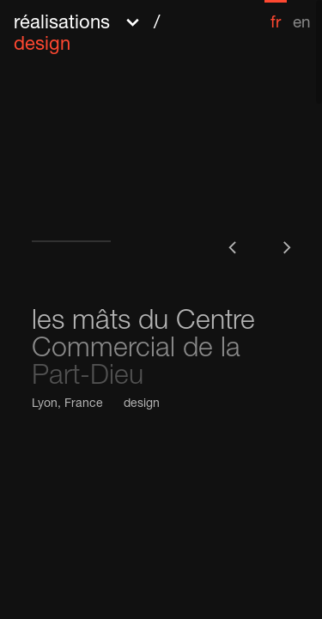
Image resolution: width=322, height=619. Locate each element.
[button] (122, 32)
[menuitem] (275, 16)
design (142, 404)
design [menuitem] (42, 45)
